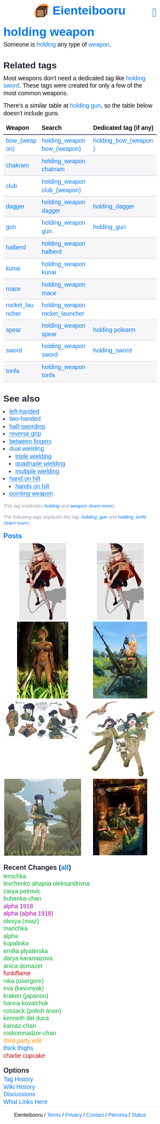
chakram (17, 165)
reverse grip (25, 433)
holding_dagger (113, 206)
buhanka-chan (22, 898)
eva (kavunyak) (23, 988)
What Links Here (25, 1101)
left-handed (24, 411)
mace (13, 288)
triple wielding (33, 456)
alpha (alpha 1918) (28, 913)
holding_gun (109, 226)
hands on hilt (32, 486)
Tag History (18, 1079)
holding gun (85, 105)
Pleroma (117, 1115)
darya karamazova (27, 958)
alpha (10, 936)
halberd (16, 247)
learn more (101, 505)
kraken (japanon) (25, 995)
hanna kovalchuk (25, 1003)
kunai (13, 268)
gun (11, 226)
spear (13, 329)
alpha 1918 (18, 906)
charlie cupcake (24, 1055)
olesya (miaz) (21, 921)
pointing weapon (31, 493)
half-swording (27, 426)
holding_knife (132, 516)
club (11, 185)
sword (14, 350)
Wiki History (19, 1086)
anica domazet (22, 966)
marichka (15, 928)
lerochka (14, 876)
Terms (54, 1115)
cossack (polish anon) (32, 1010)
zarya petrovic (22, 891)
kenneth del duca (26, 1018)
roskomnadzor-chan (29, 1033)
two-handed (25, 418)
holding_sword (112, 350)
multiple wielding (37, 471)
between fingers (30, 441)
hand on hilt (24, 478)
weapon (98, 44)
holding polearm (114, 329)
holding (46, 44)
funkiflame (17, 973)
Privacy (73, 1115)
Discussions (19, 1094)
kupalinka (16, 943)
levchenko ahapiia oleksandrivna (46, 883)
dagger (15, 206)
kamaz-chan (19, 1025)
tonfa (12, 370)
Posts (12, 536)
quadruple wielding (40, 463)
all (65, 867)
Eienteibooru (88, 10)
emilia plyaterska (25, 951)
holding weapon (48, 31)
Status (138, 1115)
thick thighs (18, 1048)
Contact (95, 1115)
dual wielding (26, 448)
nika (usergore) (23, 980)
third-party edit (22, 1040)
